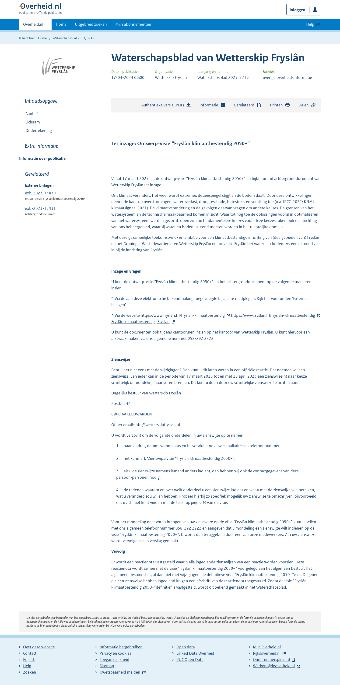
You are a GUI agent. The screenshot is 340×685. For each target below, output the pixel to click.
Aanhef (31, 113)
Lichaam (32, 122)
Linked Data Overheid (195, 653)
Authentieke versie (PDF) (166, 106)
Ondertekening (38, 130)
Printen (280, 105)
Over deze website (39, 647)
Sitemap (107, 665)
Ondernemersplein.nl (271, 659)
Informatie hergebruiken (121, 647)
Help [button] (310, 24)
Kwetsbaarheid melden (120, 672)
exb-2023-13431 (40, 208)
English (29, 659)
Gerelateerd (248, 105)
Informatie (213, 105)
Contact (29, 653)
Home (61, 24)
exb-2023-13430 (40, 193)
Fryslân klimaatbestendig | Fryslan (143, 321)
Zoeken (29, 672)
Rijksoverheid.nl (266, 653)
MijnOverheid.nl (267, 647)
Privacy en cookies (115, 653)
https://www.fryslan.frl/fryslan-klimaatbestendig (183, 315)
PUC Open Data (189, 659)
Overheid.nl (33, 25)
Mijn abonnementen (133, 24)
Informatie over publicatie (42, 158)
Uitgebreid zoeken (91, 24)
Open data (185, 647)
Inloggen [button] (297, 9)
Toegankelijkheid (114, 659)
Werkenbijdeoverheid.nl (274, 665)
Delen (307, 105)
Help (27, 665)
